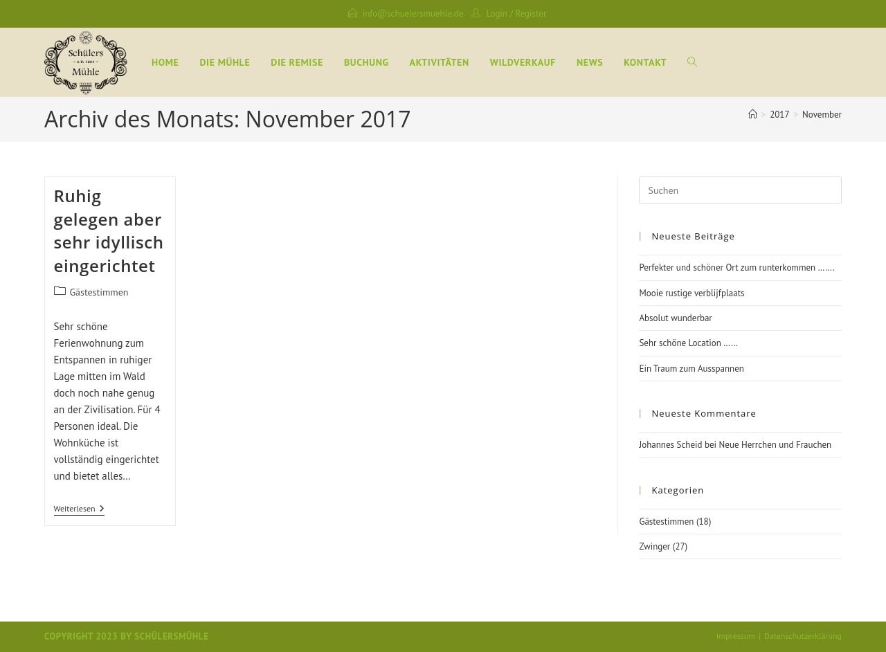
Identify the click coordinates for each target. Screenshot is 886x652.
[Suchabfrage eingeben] (740, 190)
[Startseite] (752, 114)
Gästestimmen (99, 292)
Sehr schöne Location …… (688, 343)
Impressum (735, 636)
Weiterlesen (79, 509)
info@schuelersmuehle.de (413, 13)
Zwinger (654, 546)
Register (531, 13)
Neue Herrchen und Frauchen (775, 445)
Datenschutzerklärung (803, 636)
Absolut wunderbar (675, 318)
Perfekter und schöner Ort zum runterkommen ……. (736, 267)
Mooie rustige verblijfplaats (691, 293)
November (822, 114)
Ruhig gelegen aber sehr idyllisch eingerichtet (109, 230)
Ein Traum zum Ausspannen (691, 368)
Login (496, 13)
